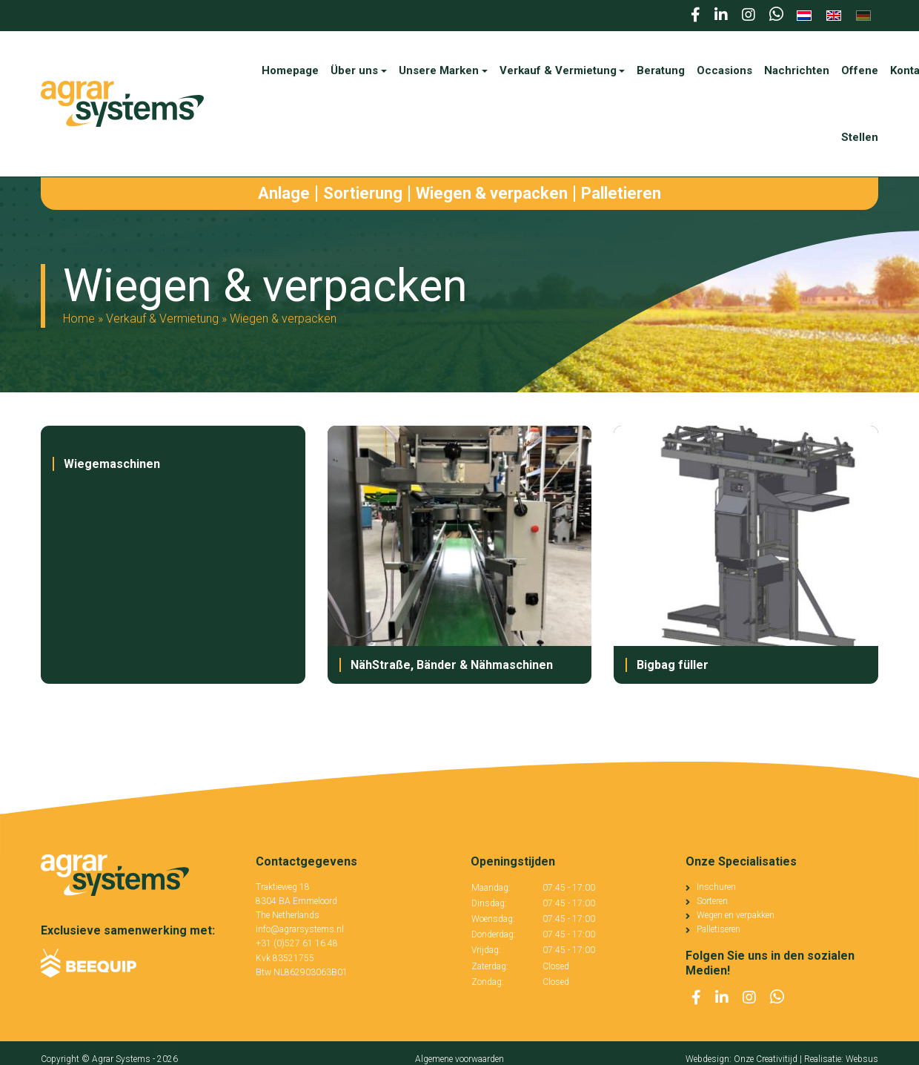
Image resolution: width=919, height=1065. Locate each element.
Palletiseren (718, 929)
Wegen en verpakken (735, 915)
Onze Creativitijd (765, 1059)
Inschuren (716, 887)
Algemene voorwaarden (459, 1059)
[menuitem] (804, 16)
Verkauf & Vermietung (162, 318)
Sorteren (712, 901)
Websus (862, 1059)
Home (79, 318)
